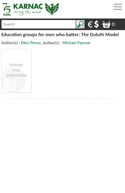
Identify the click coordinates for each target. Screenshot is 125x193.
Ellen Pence (31, 42)
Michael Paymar (76, 42)
